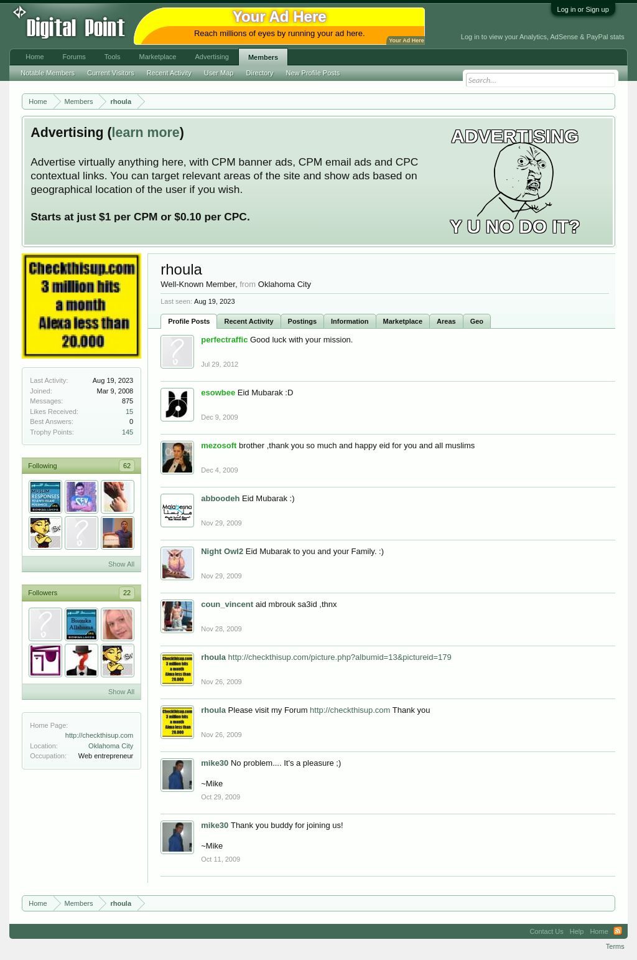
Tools (113, 56)
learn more (146, 132)
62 (127, 465)
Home (35, 56)
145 (127, 432)
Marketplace (403, 321)
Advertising (211, 56)
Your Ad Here (406, 40)
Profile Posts (189, 321)
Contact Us (546, 931)
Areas (446, 321)
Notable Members (48, 73)
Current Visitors (110, 73)
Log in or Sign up (583, 9)
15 (129, 411)
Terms (615, 946)
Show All (121, 564)
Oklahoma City (110, 746)
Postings (302, 321)
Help (577, 931)
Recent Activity (248, 321)
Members (263, 57)
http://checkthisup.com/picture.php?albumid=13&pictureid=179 (340, 657)
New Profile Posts (313, 73)
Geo (476, 321)
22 (127, 592)
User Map (219, 73)
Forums (74, 56)
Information (350, 321)
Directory (260, 73)
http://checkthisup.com (99, 735)
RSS (618, 931)
